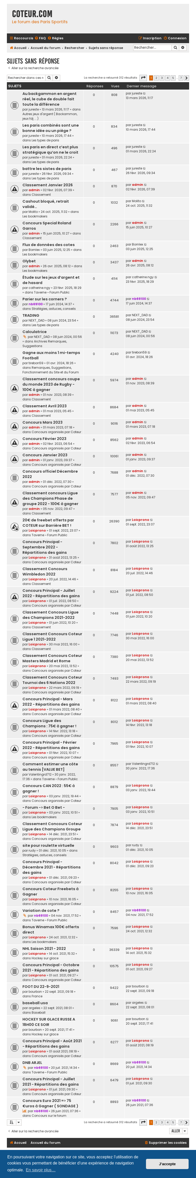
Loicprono (37, 530)
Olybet (29, 261)
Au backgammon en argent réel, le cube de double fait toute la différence (49, 99)
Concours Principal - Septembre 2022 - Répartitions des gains (44, 547)
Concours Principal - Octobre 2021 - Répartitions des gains (50, 967)
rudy (32, 850)
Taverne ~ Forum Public (52, 292)
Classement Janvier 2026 (47, 185)
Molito (33, 212)
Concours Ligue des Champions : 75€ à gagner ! (49, 723)
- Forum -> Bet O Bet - (43, 807)
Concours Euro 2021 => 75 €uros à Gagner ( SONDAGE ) (50, 1103)
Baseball (38, 1012)
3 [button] (162, 78)
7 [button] (181, 78)
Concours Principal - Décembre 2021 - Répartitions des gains (51, 867)
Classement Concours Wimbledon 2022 (44, 571)
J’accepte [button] (167, 1164)
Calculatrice (34, 331)
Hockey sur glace (45, 958)
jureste (34, 109)
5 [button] (173, 78)
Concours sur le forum (49, 1115)
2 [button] (156, 78)
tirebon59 (36, 363)
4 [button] (167, 78)
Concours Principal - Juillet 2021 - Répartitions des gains (50, 1081)
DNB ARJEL (32, 1062)
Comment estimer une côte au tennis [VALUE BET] (50, 767)
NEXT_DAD (36, 320)
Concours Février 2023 (44, 438)
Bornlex (34, 250)
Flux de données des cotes (48, 244)
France (37, 996)
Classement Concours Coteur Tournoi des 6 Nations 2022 (52, 680)
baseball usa (35, 1002)
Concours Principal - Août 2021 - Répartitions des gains (52, 1043)
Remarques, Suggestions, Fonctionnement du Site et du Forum (50, 369)
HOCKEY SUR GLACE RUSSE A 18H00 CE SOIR (48, 1022)
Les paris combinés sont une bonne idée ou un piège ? (50, 128)
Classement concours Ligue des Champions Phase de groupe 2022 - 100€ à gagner (50, 498)
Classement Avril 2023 (44, 406)
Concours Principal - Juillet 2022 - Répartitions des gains (51, 593)
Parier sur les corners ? (44, 299)
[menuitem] (40, 38)
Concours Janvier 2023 (44, 455)
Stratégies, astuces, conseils (54, 308)
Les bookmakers (34, 216)
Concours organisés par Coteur (56, 432)
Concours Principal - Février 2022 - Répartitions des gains (51, 745)
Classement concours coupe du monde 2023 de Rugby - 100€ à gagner (51, 384)
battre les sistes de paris (46, 168)
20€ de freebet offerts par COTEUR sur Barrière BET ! (48, 523)
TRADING (30, 315)
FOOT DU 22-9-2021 (40, 986)
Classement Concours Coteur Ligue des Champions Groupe (52, 826)
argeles (34, 1008)
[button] (143, 78)
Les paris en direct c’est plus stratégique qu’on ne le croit (50, 149)
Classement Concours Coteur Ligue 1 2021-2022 (52, 636)
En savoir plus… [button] (41, 1170)
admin (34, 190)
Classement (41, 194)
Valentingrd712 (40, 774)
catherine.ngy (39, 288)
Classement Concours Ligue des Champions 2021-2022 (50, 615)
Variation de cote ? (40, 910)
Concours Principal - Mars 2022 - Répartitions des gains (51, 701)
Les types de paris (45, 140)
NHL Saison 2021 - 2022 (44, 948)
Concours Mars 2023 (42, 422)
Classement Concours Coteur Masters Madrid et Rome (52, 658)
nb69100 (36, 304)
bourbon (35, 991)
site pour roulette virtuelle (48, 845)
